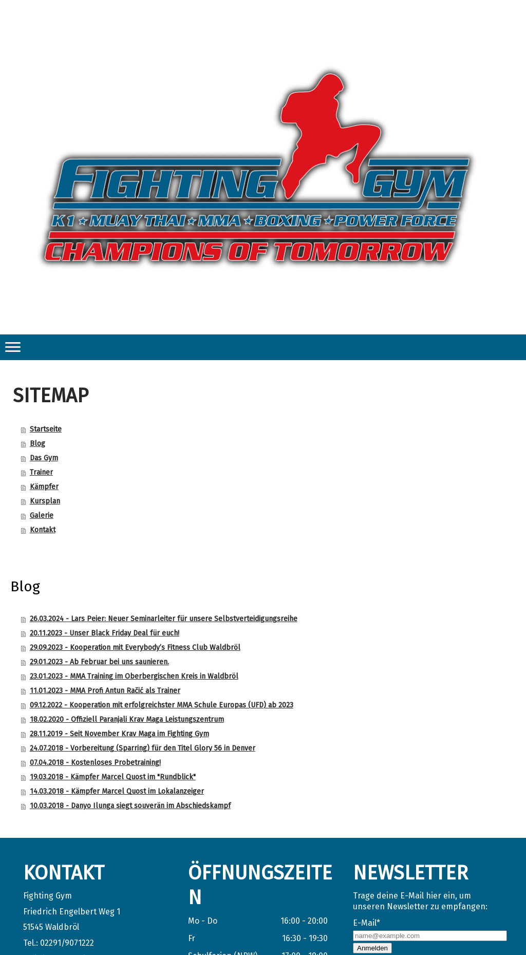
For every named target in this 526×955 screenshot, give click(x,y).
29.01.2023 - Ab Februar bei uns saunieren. (99, 662)
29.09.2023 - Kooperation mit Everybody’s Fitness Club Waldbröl (135, 647)
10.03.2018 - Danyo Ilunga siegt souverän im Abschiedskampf (130, 805)
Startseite (46, 429)
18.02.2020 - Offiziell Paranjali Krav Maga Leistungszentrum (127, 719)
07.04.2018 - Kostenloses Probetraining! (95, 762)
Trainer (41, 472)
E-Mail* (366, 923)
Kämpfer (44, 486)
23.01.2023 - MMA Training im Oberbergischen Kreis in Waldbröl (134, 676)
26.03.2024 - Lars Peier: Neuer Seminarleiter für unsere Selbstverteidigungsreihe (163, 618)
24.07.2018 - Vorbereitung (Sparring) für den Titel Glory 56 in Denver (142, 748)
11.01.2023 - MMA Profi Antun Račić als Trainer (105, 690)
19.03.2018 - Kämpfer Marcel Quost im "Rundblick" (113, 777)
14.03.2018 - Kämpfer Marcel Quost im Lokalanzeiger (117, 791)
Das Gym (44, 458)
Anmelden (372, 948)
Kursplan (45, 501)
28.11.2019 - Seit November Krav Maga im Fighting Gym (119, 733)
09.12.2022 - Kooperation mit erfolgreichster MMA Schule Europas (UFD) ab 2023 (161, 705)
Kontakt (42, 530)
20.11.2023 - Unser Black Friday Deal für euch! (104, 633)
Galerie (41, 515)
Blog (37, 443)
